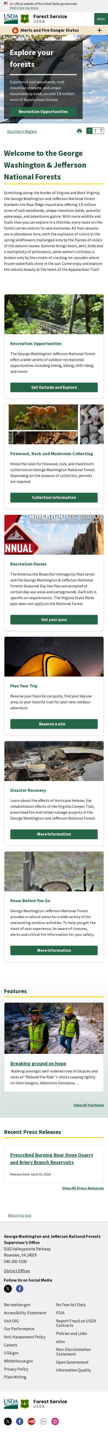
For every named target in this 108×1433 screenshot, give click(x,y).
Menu (101, 19)
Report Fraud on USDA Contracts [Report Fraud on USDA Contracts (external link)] (76, 1323)
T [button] (89, 130)
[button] (79, 130)
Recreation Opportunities (43, 111)
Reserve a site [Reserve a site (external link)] (52, 724)
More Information (54, 834)
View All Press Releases (83, 1188)
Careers (10, 1345)
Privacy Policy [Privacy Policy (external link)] (16, 1369)
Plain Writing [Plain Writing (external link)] (15, 1377)
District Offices (17, 1271)
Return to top (19, 1215)
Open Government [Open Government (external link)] (72, 1362)
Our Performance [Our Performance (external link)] (19, 1329)
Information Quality (73, 1370)
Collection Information (54, 497)
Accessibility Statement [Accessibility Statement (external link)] (25, 1313)
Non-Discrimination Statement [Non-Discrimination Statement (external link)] (73, 1352)
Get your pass (54, 619)
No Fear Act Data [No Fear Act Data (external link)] (71, 1304)
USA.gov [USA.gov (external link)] (11, 1353)
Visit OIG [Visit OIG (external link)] (11, 1321)
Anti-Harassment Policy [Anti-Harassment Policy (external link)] (25, 1337)
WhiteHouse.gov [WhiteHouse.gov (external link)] (18, 1361)
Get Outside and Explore (54, 387)
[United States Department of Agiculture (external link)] (12, 19)
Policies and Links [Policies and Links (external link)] (71, 1333)
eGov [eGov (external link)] (60, 1341)
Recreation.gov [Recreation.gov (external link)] (17, 1304)
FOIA (60, 1313)
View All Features (89, 1104)
